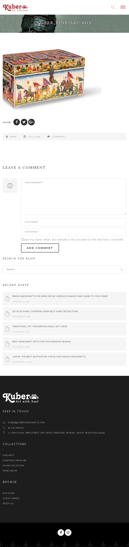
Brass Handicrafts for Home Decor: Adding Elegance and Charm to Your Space (60, 296)
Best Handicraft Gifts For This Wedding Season (41, 342)
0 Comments (58, 137)
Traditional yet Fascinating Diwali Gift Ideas (39, 326)
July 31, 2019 (34, 137)
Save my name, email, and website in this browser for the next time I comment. (73, 239)
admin (13, 137)
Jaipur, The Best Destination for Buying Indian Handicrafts (48, 357)
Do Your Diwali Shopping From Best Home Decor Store (45, 311)
